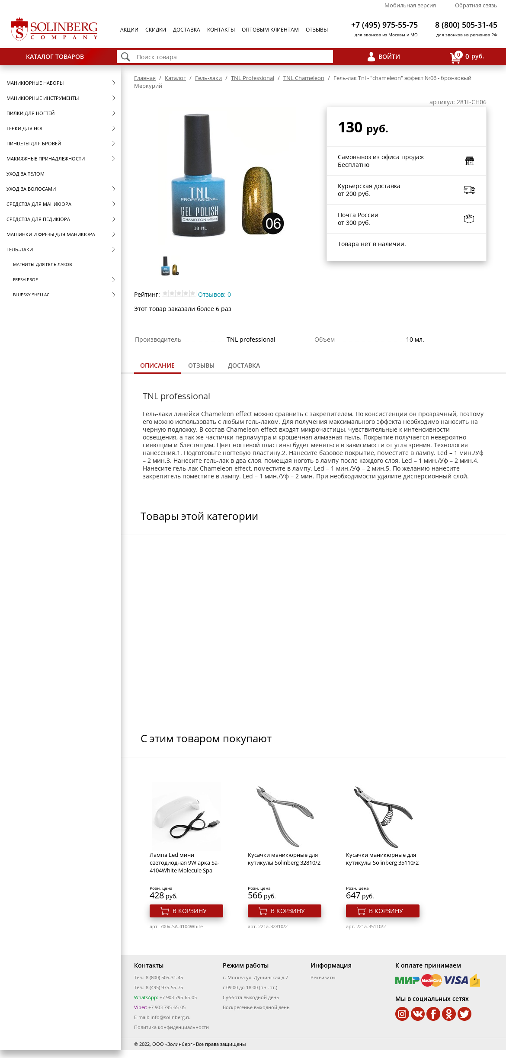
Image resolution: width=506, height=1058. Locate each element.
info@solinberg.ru (171, 1017)
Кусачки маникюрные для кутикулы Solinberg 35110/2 (382, 858)
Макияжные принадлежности (45, 158)
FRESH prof (25, 279)
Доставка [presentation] (244, 365)
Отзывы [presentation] (201, 365)
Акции (129, 29)
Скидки (155, 29)
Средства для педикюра (38, 219)
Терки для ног (25, 128)
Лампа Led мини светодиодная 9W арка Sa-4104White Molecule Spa (184, 862)
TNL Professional (252, 78)
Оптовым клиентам (270, 29)
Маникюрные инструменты (42, 98)
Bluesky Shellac (31, 295)
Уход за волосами (31, 189)
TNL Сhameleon (303, 78)
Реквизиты (323, 977)
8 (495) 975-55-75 (164, 987)
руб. (467, 57)
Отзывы (317, 29)
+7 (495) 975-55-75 (384, 24)
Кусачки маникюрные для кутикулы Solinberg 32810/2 (284, 858)
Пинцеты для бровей (33, 143)
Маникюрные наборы (35, 83)
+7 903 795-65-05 (177, 997)
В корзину (190, 911)
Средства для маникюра (38, 204)
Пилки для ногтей (30, 113)
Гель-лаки (19, 249)
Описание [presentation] (157, 365)
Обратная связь (476, 5)
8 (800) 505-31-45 (466, 24)
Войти (389, 56)
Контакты (221, 29)
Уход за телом (25, 173)
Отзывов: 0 (214, 294)
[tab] (157, 366)
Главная (145, 78)
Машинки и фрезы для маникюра (50, 234)
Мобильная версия (410, 5)
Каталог (175, 78)
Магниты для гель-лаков (42, 264)
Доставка (186, 29)
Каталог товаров (55, 56)
